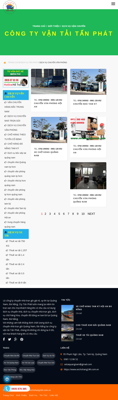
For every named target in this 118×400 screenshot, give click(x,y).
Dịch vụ (33, 395)
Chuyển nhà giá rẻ (11, 356)
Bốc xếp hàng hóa (27, 370)
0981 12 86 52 (71, 359)
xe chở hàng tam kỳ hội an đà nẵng (94, 308)
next (91, 213)
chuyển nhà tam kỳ (85, 104)
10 (83, 213)
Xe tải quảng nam (11, 363)
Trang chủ (38, 26)
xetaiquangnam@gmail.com (78, 364)
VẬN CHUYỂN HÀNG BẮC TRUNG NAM (14, 107)
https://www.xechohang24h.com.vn (81, 369)
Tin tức (43, 395)
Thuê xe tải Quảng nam (89, 335)
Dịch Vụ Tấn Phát (29, 62)
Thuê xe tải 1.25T (16, 250)
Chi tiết (79, 313)
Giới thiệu (53, 26)
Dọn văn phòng (10, 370)
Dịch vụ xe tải (48, 356)
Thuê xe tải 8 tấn (16, 282)
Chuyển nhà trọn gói (31, 356)
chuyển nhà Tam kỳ (15, 208)
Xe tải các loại (28, 363)
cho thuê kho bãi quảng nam (93, 325)
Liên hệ (54, 395)
